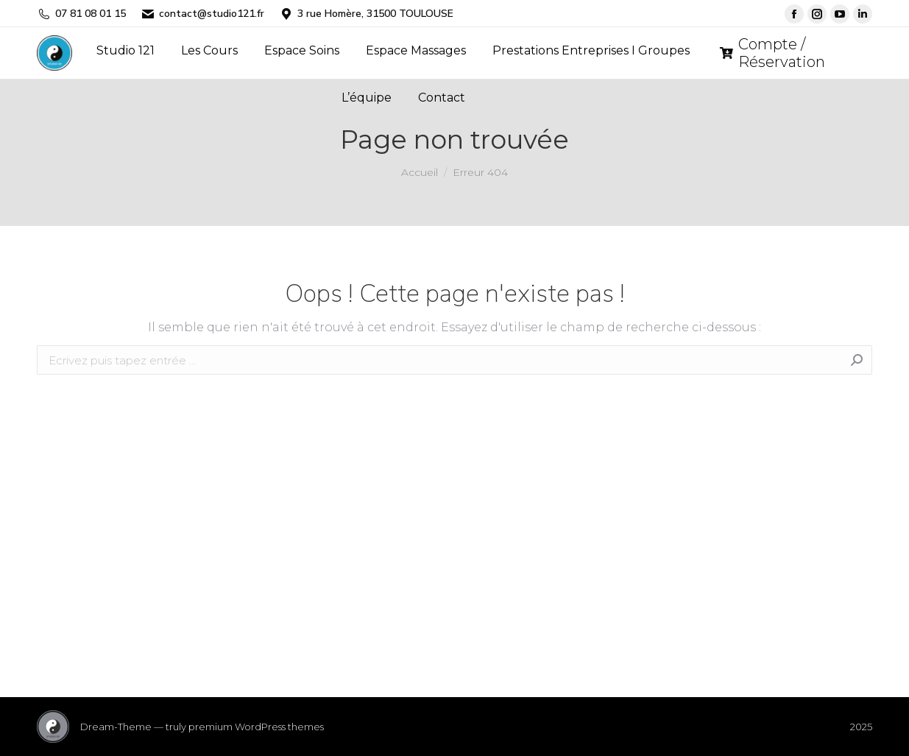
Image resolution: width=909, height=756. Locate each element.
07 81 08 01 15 (81, 14)
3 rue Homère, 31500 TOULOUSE (366, 14)
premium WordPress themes (256, 726)
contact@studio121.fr (202, 14)
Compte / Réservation (772, 53)
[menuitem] (125, 50)
